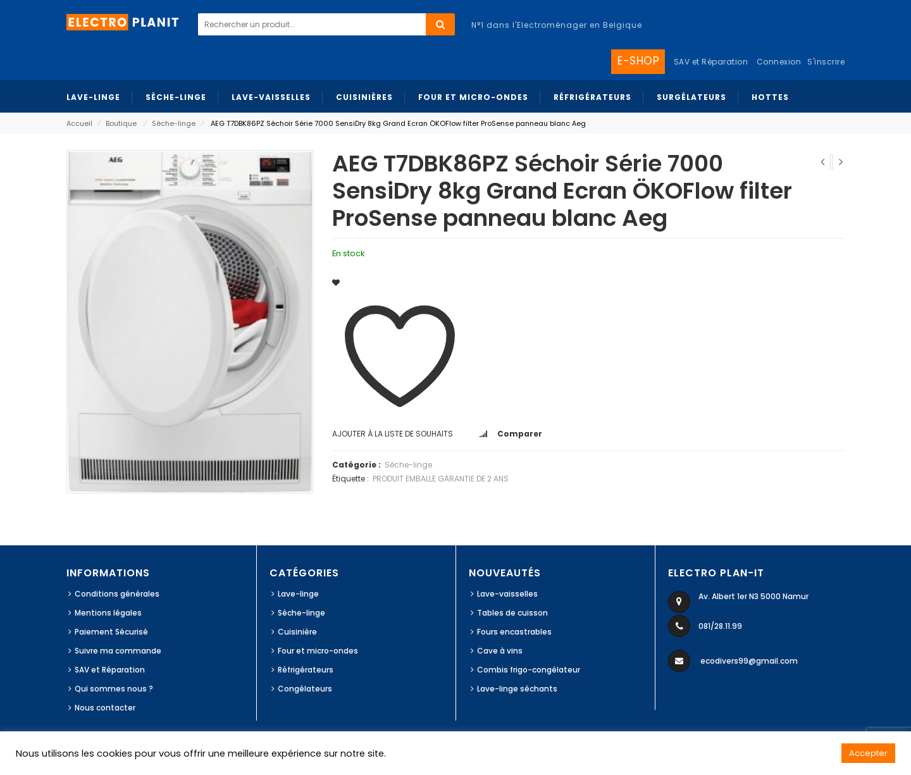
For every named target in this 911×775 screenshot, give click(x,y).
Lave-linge (298, 593)
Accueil (79, 123)
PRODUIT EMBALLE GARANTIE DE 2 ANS (441, 478)
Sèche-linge (173, 123)
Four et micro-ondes (318, 650)
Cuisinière (297, 631)
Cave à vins (500, 650)
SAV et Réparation (110, 669)
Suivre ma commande (118, 650)
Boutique (121, 123)
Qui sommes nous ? (114, 688)
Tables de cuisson (512, 612)
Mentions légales (108, 612)
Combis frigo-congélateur (528, 669)
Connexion (779, 61)
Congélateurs (305, 688)
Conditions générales (117, 593)
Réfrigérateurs (305, 669)
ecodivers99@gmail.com (749, 660)
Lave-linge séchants (517, 688)
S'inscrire (826, 61)
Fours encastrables (514, 631)
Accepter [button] (868, 753)
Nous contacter (105, 707)
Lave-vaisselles (507, 593)
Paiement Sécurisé (111, 631)
